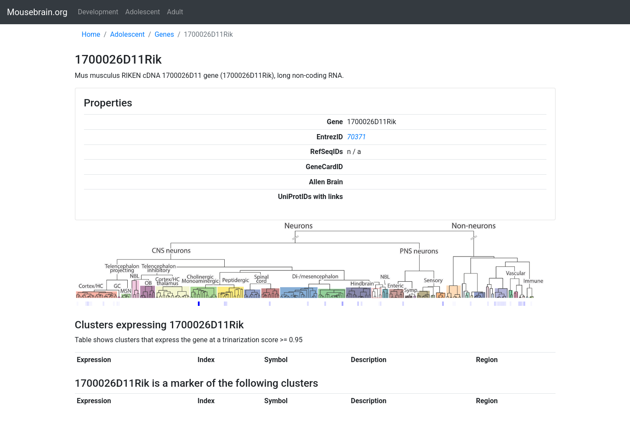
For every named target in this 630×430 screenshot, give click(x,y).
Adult (175, 12)
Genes (164, 34)
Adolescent (142, 12)
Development (98, 12)
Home (91, 34)
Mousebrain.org (37, 12)
